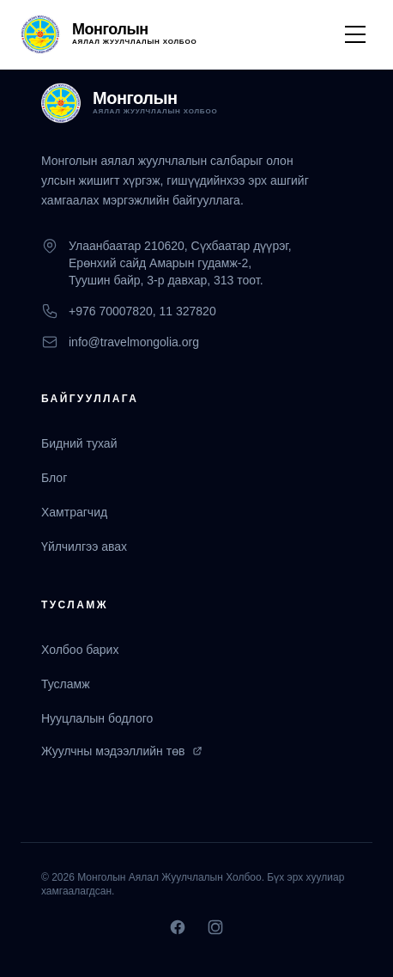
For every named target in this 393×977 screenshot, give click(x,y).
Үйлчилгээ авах (84, 546)
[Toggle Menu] (355, 34)
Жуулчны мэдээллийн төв (122, 751)
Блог (54, 478)
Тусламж (65, 684)
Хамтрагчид (74, 512)
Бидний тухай (79, 443)
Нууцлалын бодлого (97, 718)
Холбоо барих (79, 649)
